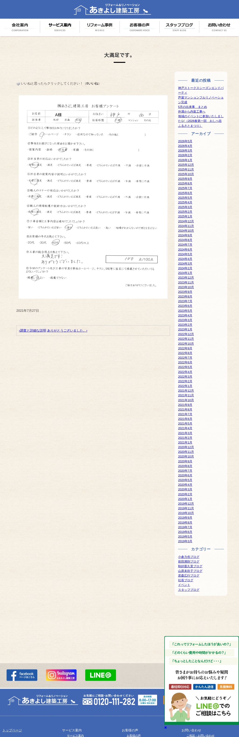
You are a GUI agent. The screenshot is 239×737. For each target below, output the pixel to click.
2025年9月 (185, 179)
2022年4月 (185, 372)
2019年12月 (186, 503)
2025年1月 (185, 216)
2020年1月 (185, 499)
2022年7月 (185, 357)
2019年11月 (186, 508)
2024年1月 (185, 273)
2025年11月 (186, 169)
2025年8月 (185, 183)
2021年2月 (185, 437)
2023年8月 (185, 296)
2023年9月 (185, 292)
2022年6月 (185, 362)
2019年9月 (185, 517)
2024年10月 (186, 230)
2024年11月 (186, 226)
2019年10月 (186, 513)
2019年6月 (185, 532)
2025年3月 (185, 207)
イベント (184, 585)
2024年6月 (185, 249)
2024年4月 (185, 259)
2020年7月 (185, 470)
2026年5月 (185, 141)
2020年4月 (185, 484)
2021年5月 (185, 423)
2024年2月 (185, 268)
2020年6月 (185, 475)
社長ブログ (185, 580)
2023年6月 (185, 306)
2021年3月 (185, 433)
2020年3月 (185, 489)
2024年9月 (185, 235)
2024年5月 (185, 254)
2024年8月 (185, 240)
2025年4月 (185, 202)
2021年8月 (185, 409)
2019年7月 (185, 527)
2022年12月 (186, 334)
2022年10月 (186, 343)
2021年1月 (185, 442)
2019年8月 (185, 522)
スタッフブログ (188, 590)
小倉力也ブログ (188, 557)
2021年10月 (186, 400)
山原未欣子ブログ (190, 571)
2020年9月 (185, 461)
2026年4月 (185, 146)
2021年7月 (185, 414)
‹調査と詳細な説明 (32, 330)
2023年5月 (185, 310)
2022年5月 (185, 367)
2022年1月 (185, 386)
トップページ (12, 730)
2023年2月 (185, 324)
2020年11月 (186, 452)
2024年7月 (185, 244)
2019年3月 (185, 541)
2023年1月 (185, 329)
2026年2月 (185, 155)
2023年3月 (185, 320)
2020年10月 (186, 456)
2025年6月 (185, 193)
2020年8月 (185, 466)
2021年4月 (185, 428)
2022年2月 (185, 381)
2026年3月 (185, 150)
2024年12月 (186, 221)
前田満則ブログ (188, 561)
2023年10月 (186, 287)
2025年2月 (185, 211)
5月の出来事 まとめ (192, 107)
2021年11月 (186, 395)
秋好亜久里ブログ (190, 566)
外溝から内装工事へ (191, 111)
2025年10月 (186, 174)
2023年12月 (186, 277)
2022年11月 (186, 338)
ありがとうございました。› (67, 330)
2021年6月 (185, 419)
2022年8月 (185, 353)
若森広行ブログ (188, 575)
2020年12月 (186, 447)
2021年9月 (185, 405)
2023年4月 (185, 315)
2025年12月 (186, 165)
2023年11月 (186, 282)
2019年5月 (185, 536)
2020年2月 (185, 494)
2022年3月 (185, 376)
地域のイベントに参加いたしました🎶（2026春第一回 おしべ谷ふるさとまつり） (201, 121)
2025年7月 (185, 188)
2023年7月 (185, 301)
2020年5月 (185, 480)
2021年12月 (186, 390)
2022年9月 (185, 348)
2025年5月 (185, 197)
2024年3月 (185, 263)
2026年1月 (185, 160)
